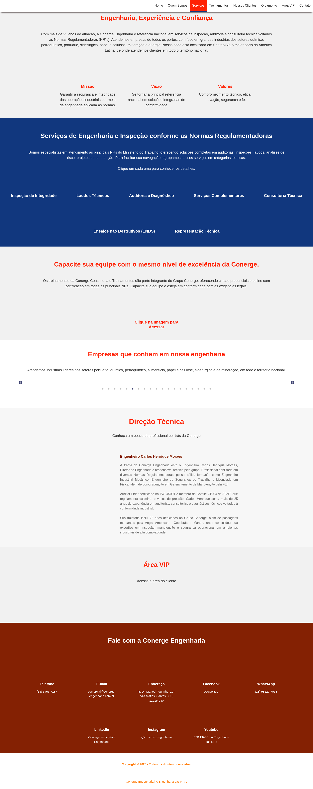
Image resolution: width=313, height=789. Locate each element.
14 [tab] (180, 389)
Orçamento (269, 5)
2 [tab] (109, 389)
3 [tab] (115, 389)
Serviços (198, 5)
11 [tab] (162, 389)
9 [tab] (151, 389)
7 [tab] (139, 389)
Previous (21, 383)
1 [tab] (103, 389)
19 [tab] (210, 389)
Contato (305, 5)
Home (159, 5)
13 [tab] (174, 389)
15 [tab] (186, 389)
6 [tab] (133, 389)
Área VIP (288, 5)
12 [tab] (168, 389)
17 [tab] (198, 389)
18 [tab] (204, 389)
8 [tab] (145, 389)
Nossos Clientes (245, 5)
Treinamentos (219, 5)
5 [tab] (127, 389)
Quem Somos (177, 5)
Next (292, 383)
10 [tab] (156, 389)
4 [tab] (121, 389)
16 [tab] (192, 389)
